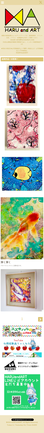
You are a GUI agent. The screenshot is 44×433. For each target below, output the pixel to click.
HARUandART (16, 422)
